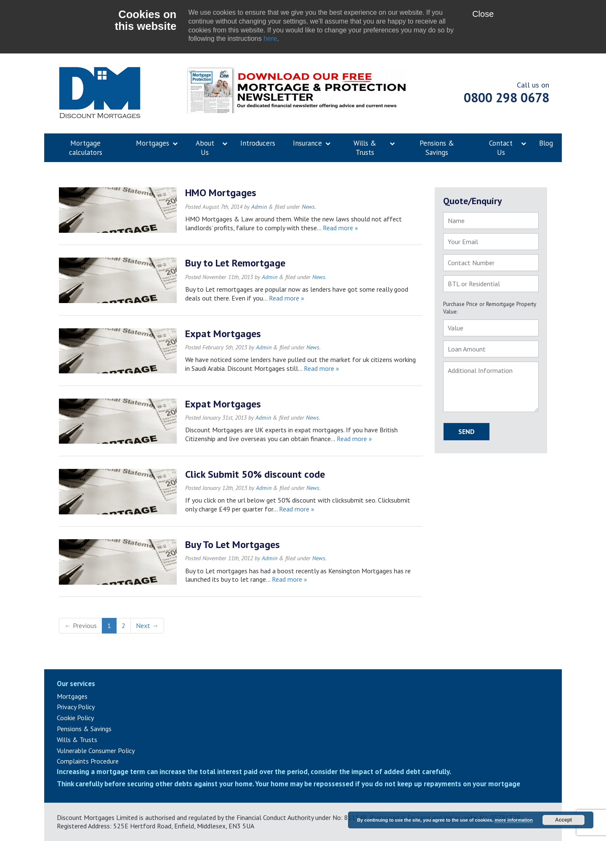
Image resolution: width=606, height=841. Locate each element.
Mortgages (72, 696)
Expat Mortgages (223, 333)
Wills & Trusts (77, 739)
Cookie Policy (75, 717)
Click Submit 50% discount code (255, 474)
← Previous (80, 625)
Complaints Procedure (88, 761)
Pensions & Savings (84, 728)
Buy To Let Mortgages (232, 544)
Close (483, 14)
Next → (147, 625)
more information (513, 819)
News (308, 206)
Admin (259, 206)
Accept (563, 820)
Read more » (340, 228)
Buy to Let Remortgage (235, 262)
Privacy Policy (76, 707)
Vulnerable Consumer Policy (96, 750)
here (270, 38)
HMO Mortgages (220, 192)
